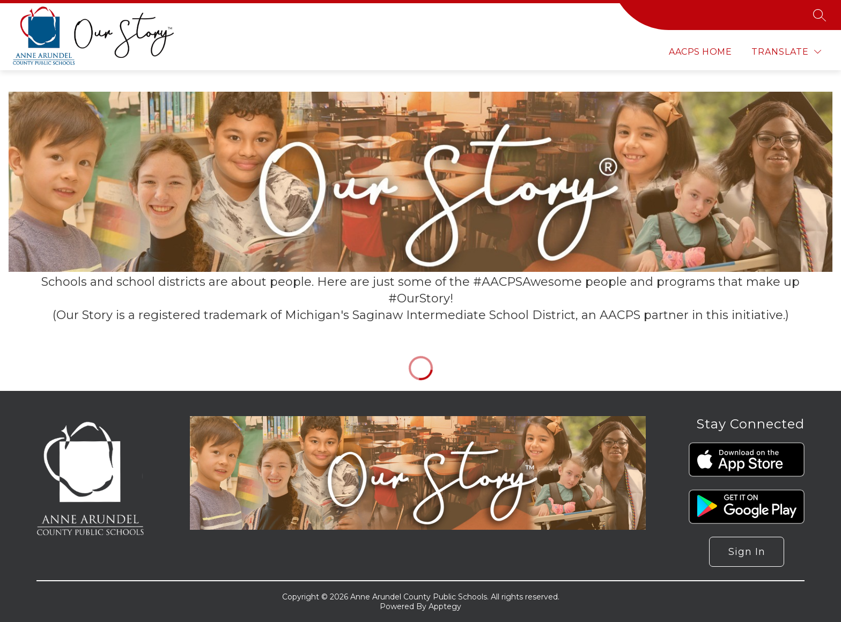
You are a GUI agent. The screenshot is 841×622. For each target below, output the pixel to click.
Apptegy (445, 606)
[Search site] (819, 15)
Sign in (746, 552)
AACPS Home (700, 52)
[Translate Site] (786, 51)
